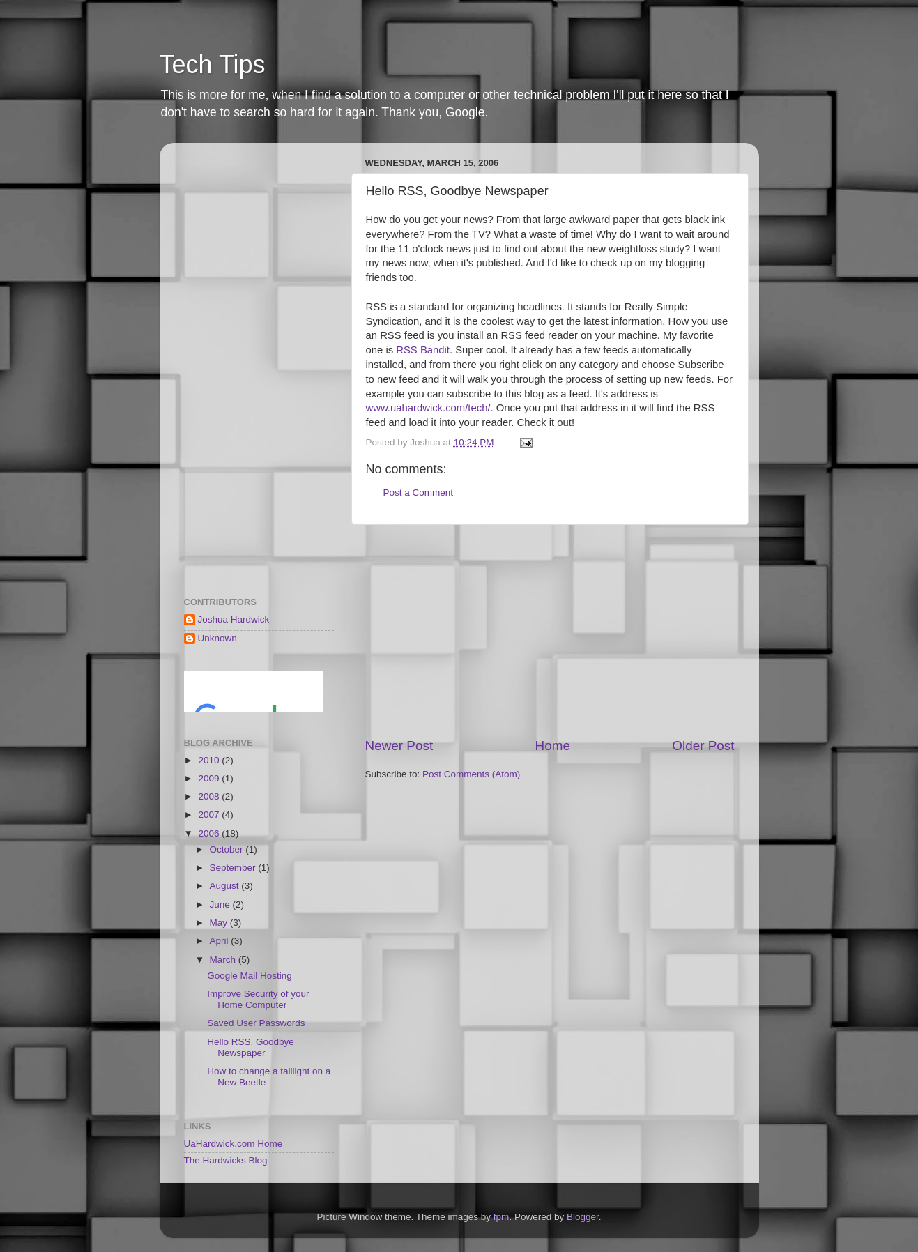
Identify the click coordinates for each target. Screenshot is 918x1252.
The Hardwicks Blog (226, 1160)
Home (552, 745)
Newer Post (399, 745)
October (228, 849)
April (220, 941)
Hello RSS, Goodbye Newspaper (250, 1047)
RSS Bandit (423, 350)
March (224, 959)
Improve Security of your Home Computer (258, 999)
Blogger (583, 1217)
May (220, 922)
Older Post (703, 745)
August (226, 885)
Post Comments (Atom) (471, 774)
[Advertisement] (550, 631)
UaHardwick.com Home (233, 1143)
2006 (210, 833)
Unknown (217, 638)
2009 (210, 778)
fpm (502, 1217)
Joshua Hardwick (234, 619)
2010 (210, 760)
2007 (210, 814)
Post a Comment (418, 492)
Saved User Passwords (256, 1023)
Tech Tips (213, 64)
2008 (210, 796)
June (221, 904)
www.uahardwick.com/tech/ (428, 407)
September (234, 867)
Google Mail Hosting (249, 975)
